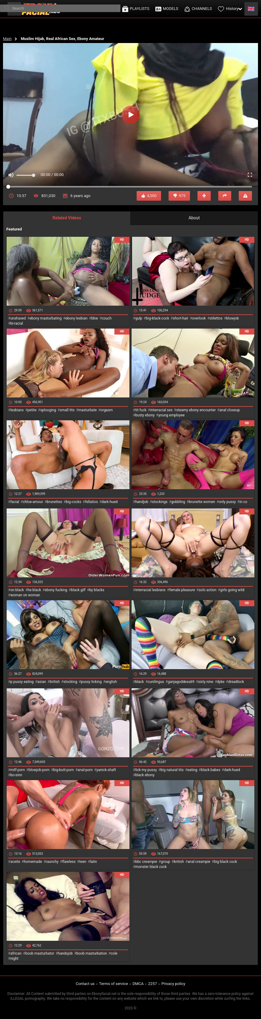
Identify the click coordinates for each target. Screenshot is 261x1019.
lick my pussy (146, 770)
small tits (67, 410)
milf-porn (17, 770)
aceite (15, 862)
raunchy (52, 862)
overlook (199, 318)
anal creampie (199, 862)
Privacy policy (173, 983)
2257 (152, 983)
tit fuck (140, 410)
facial (14, 502)
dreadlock (236, 682)
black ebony (144, 775)
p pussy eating (21, 682)
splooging (48, 410)
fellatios (91, 502)
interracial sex (161, 410)
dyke (221, 682)
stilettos (216, 318)
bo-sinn (16, 775)
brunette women (202, 502)
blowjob (232, 318)
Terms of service (113, 983)
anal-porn (85, 770)
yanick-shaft (106, 770)
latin (93, 862)
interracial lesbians (150, 590)
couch (107, 318)
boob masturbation (91, 953)
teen (82, 862)
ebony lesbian (76, 318)
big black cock (225, 862)
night (14, 958)
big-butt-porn (63, 770)
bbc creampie (146, 862)
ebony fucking (56, 590)
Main (7, 38)
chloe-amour (33, 502)
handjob (141, 502)
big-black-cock (157, 318)
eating (192, 770)
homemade (33, 862)
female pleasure (182, 590)
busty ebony (144, 415)
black (139, 682)
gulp (138, 318)
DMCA (138, 983)
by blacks (96, 590)
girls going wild (232, 590)
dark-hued (109, 502)
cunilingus (156, 682)
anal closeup (229, 410)
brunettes (54, 502)
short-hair (180, 318)
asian (41, 682)
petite (31, 410)
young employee (171, 415)
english (111, 682)
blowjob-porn (39, 770)
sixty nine (205, 682)
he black (34, 590)
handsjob (65, 953)
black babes (210, 770)
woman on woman (25, 595)
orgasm (107, 410)
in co (243, 502)
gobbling (178, 502)
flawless (69, 862)
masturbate (87, 410)
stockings (160, 502)
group (165, 862)
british (55, 682)
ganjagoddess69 (181, 682)
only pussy (227, 502)
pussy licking (91, 682)
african (15, 953)
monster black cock (151, 867)
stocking (70, 682)
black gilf (78, 590)
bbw (94, 318)
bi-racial (16, 323)
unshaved (18, 318)
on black (17, 590)
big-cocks (73, 502)
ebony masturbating (46, 318)
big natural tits (172, 770)
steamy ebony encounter (196, 410)
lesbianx (16, 410)
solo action (207, 590)
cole (114, 953)
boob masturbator (39, 953)
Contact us (85, 983)
